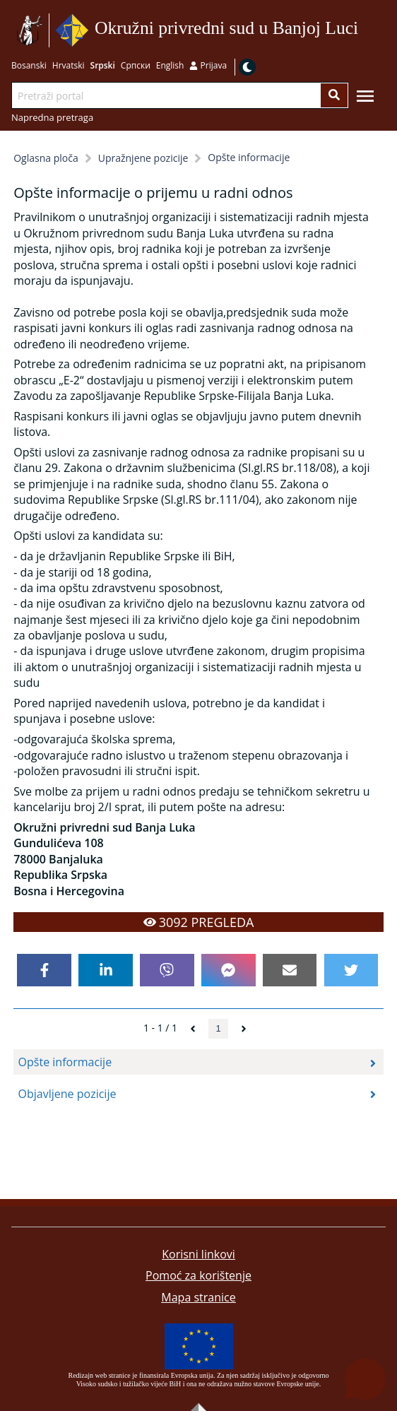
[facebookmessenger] (228, 970)
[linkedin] (105, 970)
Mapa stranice (198, 1297)
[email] (289, 970)
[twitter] (351, 970)
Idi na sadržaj (363, 30)
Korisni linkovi (198, 1254)
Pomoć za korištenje (198, 1275)
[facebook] (44, 970)
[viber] (167, 970)
